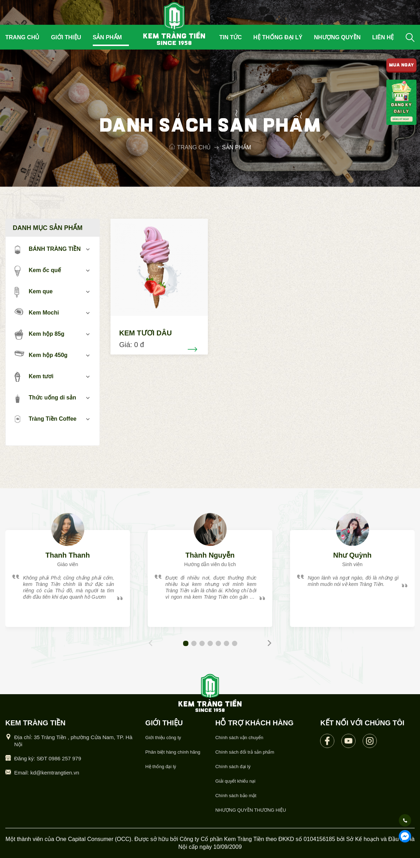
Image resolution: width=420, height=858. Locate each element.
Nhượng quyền (337, 37)
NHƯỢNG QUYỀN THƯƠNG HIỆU (250, 810)
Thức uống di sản (45, 398)
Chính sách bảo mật (235, 795)
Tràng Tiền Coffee (45, 419)
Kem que (34, 292)
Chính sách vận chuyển (239, 737)
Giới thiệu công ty (163, 737)
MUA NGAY (401, 65)
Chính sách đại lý (233, 766)
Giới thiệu (66, 37)
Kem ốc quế (38, 271)
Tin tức (230, 37)
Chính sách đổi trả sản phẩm (244, 752)
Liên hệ (383, 37)
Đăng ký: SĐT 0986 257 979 (47, 758)
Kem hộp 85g (39, 334)
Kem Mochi (37, 312)
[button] (185, 643)
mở (88, 249)
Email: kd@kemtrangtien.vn (46, 773)
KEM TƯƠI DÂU (145, 333)
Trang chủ (22, 37)
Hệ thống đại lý (277, 37)
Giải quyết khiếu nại (235, 781)
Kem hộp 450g (41, 354)
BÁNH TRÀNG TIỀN (48, 249)
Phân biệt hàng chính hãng (172, 752)
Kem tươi (34, 377)
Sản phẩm (107, 37)
